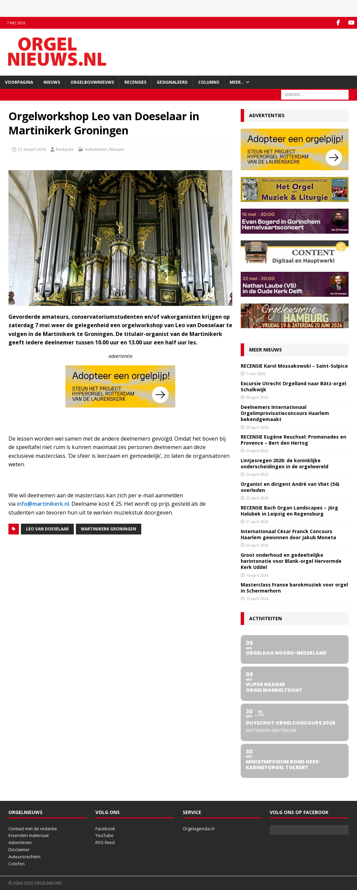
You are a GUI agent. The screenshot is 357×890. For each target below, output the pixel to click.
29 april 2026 (257, 427)
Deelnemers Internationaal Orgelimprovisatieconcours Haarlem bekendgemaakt (285, 413)
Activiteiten (96, 149)
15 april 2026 (257, 598)
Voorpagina (19, 82)
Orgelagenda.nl (198, 829)
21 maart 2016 (32, 149)
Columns (208, 82)
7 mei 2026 (255, 373)
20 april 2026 (257, 545)
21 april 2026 (257, 521)
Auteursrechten (24, 857)
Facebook (105, 829)
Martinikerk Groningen (108, 529)
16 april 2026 (257, 575)
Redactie (65, 149)
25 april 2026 (257, 450)
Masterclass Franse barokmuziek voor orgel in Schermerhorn (294, 587)
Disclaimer (19, 849)
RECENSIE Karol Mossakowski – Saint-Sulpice (294, 366)
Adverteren (20, 842)
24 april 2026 (257, 474)
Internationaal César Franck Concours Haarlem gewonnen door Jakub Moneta (288, 534)
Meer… (237, 82)
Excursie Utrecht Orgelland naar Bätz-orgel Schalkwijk (293, 386)
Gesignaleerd (172, 82)
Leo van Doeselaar (47, 529)
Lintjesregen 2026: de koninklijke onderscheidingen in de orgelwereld (284, 463)
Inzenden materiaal (28, 835)
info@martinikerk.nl (43, 503)
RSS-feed (105, 842)
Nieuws (51, 82)
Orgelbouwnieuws (92, 82)
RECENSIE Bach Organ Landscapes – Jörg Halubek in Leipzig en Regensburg (289, 510)
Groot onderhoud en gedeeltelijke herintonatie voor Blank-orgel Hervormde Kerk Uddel (291, 561)
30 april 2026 (257, 397)
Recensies (135, 82)
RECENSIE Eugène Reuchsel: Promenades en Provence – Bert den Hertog (293, 440)
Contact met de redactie (32, 829)
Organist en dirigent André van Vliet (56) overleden (290, 487)
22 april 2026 (257, 497)
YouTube (104, 835)
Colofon (16, 864)
